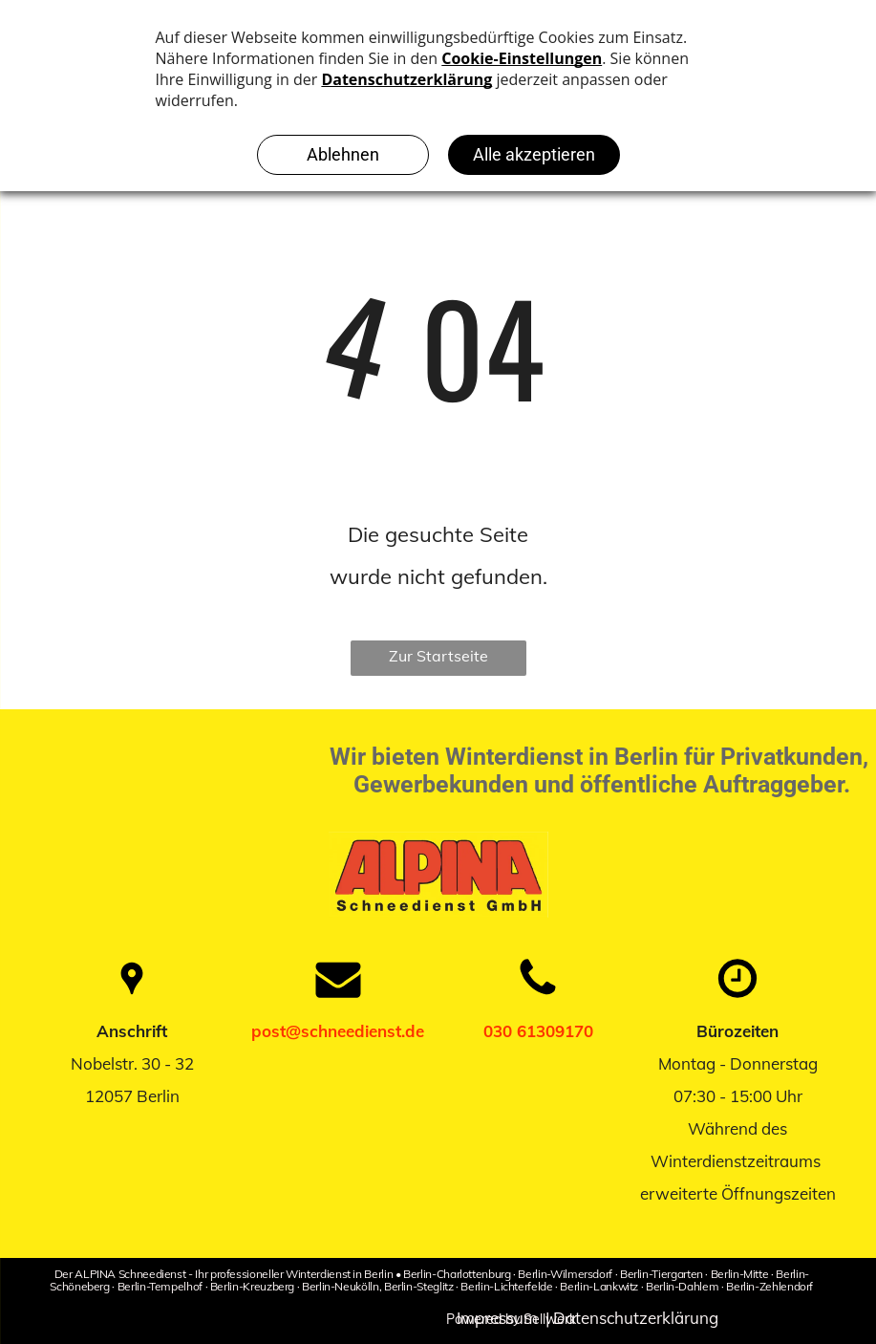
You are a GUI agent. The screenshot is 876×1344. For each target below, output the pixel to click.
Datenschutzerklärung (635, 1318)
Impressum (497, 1318)
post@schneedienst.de (337, 1031)
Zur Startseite (438, 655)
